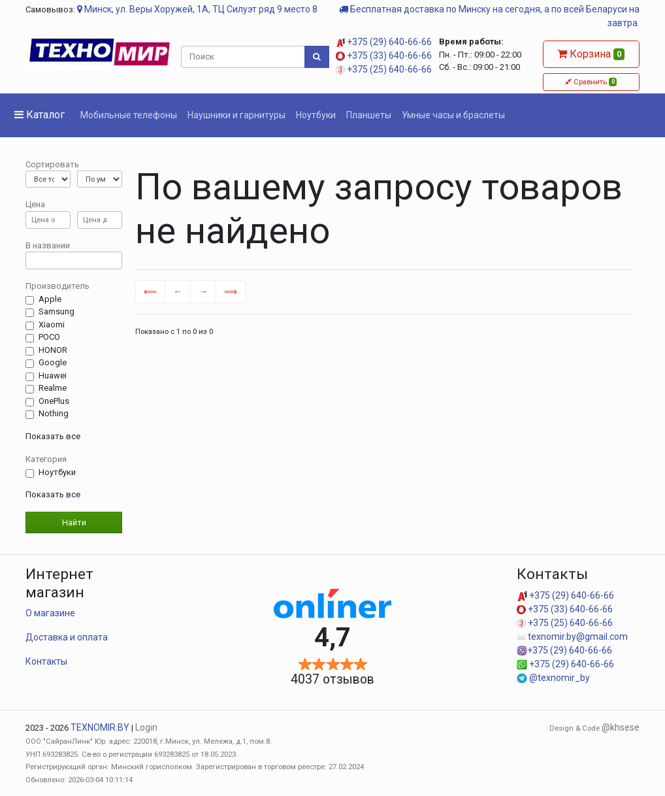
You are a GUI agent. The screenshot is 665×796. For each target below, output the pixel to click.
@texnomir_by (553, 677)
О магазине (50, 613)
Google (53, 362)
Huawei (53, 376)
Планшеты (368, 115)
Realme (53, 388)
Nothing (54, 413)
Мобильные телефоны (128, 115)
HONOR (53, 350)
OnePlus (54, 401)
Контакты (46, 661)
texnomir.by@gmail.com (572, 636)
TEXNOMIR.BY (100, 727)
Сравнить (591, 81)
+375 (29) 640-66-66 (384, 42)
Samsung (56, 312)
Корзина (590, 54)
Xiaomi (52, 325)
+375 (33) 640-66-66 (384, 55)
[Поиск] (243, 57)
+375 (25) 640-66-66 (384, 69)
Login (146, 727)
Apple (50, 299)
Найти (74, 522)
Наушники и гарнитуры (236, 115)
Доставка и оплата (66, 637)
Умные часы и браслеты (453, 115)
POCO (49, 337)
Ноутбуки (316, 115)
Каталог (39, 114)
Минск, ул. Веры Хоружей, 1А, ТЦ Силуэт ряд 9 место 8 (197, 9)
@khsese (621, 727)
